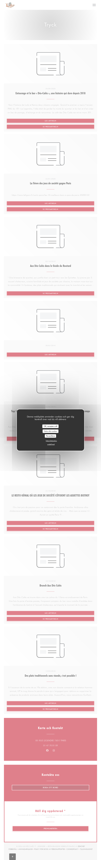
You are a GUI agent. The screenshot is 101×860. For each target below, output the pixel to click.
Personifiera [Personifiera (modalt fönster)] (50, 436)
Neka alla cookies (50, 431)
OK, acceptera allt (50, 426)
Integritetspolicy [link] (51, 441)
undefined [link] (51, 444)
